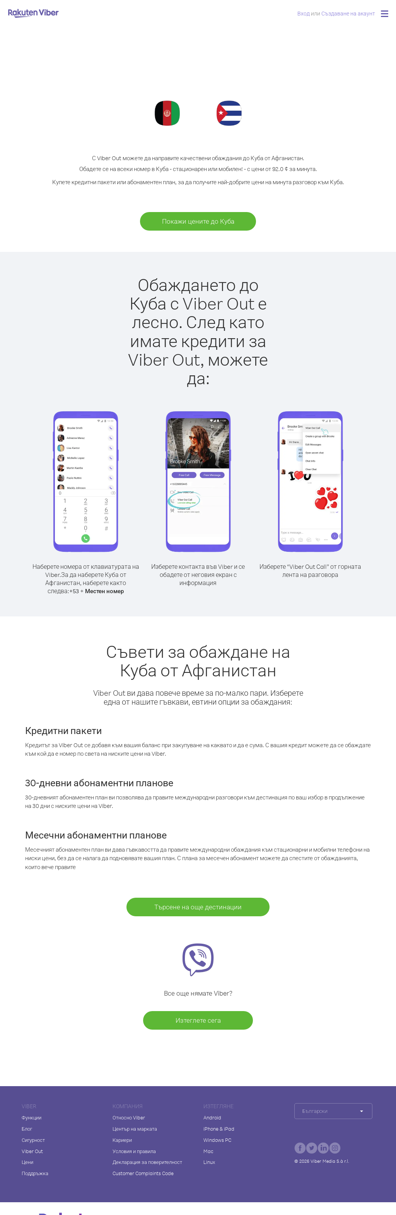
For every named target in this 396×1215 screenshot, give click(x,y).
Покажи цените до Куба (198, 221)
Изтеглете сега (198, 1020)
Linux (209, 1162)
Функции (31, 1117)
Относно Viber (129, 1117)
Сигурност (33, 1140)
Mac (208, 1151)
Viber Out (32, 1151)
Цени (27, 1162)
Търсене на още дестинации (198, 907)
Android (212, 1117)
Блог (27, 1129)
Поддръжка (35, 1173)
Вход (303, 13)
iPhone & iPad (218, 1129)
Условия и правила (134, 1151)
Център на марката (135, 1129)
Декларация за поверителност (147, 1162)
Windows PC (217, 1140)
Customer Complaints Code (143, 1173)
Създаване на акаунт (348, 13)
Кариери (122, 1140)
